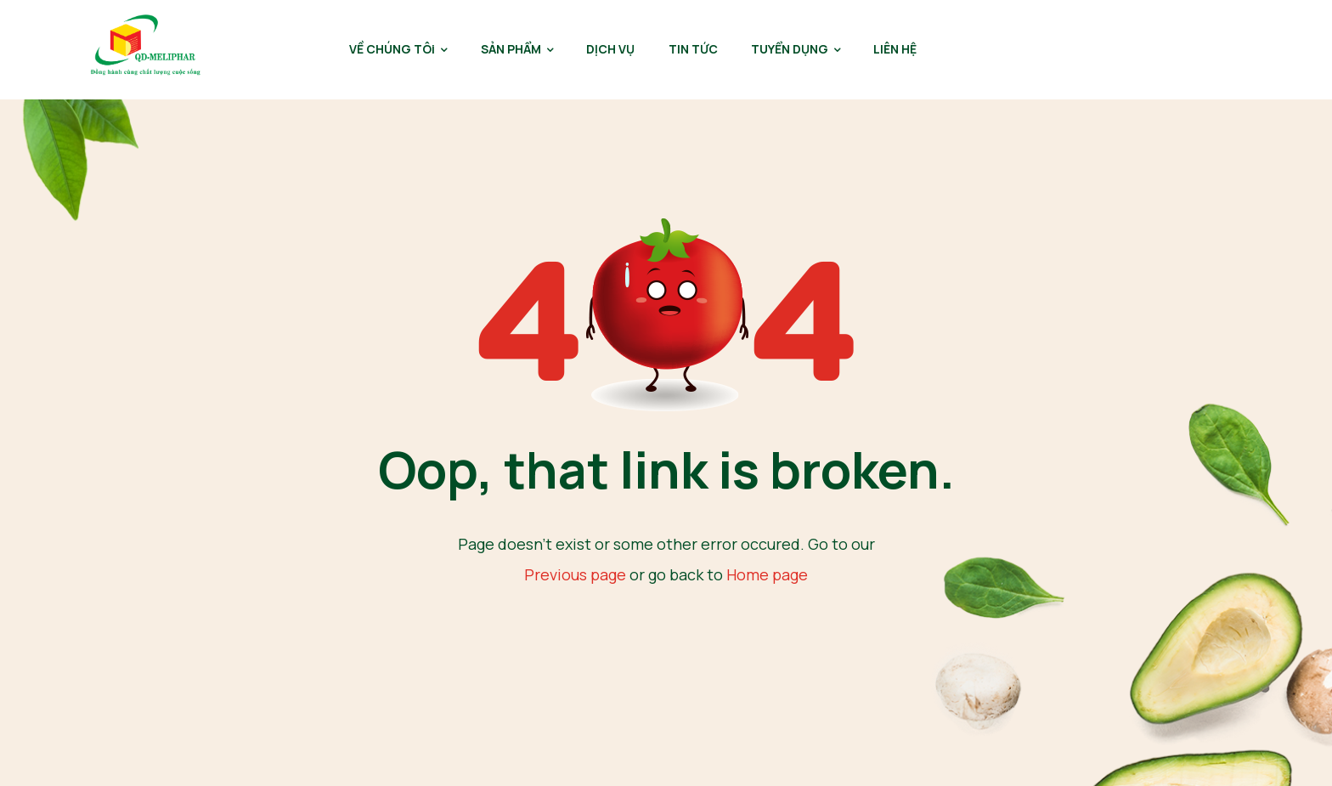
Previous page (575, 574)
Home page (767, 574)
